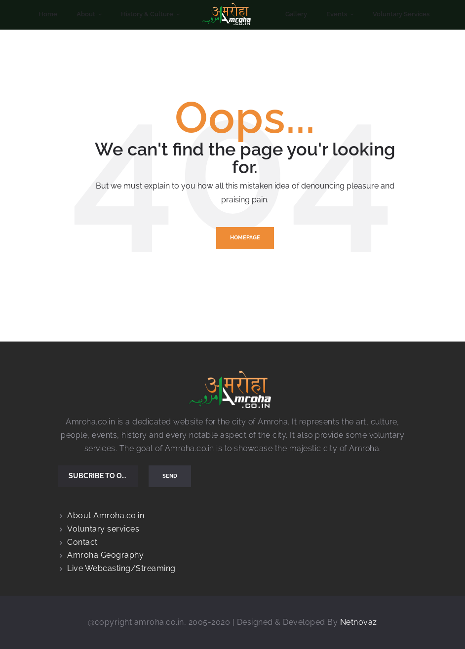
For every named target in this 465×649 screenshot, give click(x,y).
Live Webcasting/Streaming (121, 568)
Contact (82, 542)
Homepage (245, 237)
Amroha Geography (105, 555)
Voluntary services (103, 529)
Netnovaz (358, 622)
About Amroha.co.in (105, 515)
